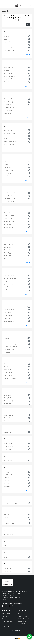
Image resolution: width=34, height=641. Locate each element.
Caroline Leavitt (9, 113)
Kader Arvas (7, 312)
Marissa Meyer (8, 375)
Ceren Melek (8, 99)
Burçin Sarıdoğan (9, 79)
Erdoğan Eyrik (8, 170)
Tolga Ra (6, 514)
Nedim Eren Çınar (10, 401)
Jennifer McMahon (10, 278)
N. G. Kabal (7, 395)
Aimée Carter (8, 36)
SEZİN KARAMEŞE (10, 475)
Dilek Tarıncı (8, 139)
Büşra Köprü (8, 82)
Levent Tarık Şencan (10, 347)
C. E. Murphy (8, 110)
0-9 (19, 20)
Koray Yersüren (9, 315)
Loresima (7, 338)
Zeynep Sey (8, 568)
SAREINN (7, 486)
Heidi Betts (7, 255)
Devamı (27, 55)
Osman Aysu (8, 418)
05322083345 (12, 595)
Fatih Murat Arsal (9, 193)
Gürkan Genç (8, 213)
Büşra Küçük (8, 73)
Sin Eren (6, 480)
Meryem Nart (8, 369)
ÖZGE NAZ (7, 432)
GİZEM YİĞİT (8, 224)
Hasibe (6, 258)
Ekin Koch (7, 164)
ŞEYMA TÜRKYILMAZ (10, 503)
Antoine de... (8, 45)
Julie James (7, 287)
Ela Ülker (7, 176)
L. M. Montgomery (10, 344)
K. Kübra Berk (8, 307)
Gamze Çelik (8, 218)
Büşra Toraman (9, 67)
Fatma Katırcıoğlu (9, 198)
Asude (6, 39)
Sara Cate (7, 483)
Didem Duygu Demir (10, 142)
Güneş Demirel (9, 221)
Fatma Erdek (8, 196)
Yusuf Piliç (7, 557)
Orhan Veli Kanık (9, 415)
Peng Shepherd (9, 449)
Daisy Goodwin (9, 144)
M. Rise (6, 366)
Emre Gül (7, 161)
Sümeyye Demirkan (10, 472)
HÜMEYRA (7, 247)
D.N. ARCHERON (9, 133)
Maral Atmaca (8, 364)
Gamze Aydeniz (9, 216)
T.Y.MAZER (7, 520)
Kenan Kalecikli (9, 321)
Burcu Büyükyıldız (9, 76)
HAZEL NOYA (8, 244)
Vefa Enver (7, 546)
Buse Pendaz (8, 70)
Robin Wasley (8, 460)
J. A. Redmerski (9, 275)
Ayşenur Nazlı (8, 42)
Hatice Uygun (8, 253)
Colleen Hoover (9, 104)
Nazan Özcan (8, 404)
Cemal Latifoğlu (9, 102)
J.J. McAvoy (7, 281)
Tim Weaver (8, 517)
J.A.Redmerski (8, 290)
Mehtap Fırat (8, 372)
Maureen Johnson (10, 378)
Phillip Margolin (9, 446)
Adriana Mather (9, 50)
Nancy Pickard (8, 398)
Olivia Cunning (8, 421)
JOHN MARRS (8, 284)
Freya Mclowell (9, 201)
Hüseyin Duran (8, 250)
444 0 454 (4, 595)
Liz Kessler (7, 352)
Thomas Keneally (9, 523)
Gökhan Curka (8, 227)
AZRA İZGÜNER (9, 47)
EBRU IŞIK (7, 173)
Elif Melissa (7, 167)
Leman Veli (7, 341)
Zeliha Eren (7, 571)
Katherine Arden (9, 318)
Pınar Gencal (8, 443)
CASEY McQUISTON (10, 107)
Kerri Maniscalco (9, 309)
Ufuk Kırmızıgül (9, 534)
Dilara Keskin (8, 130)
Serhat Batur (8, 477)
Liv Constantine (9, 349)
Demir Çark (7, 136)
